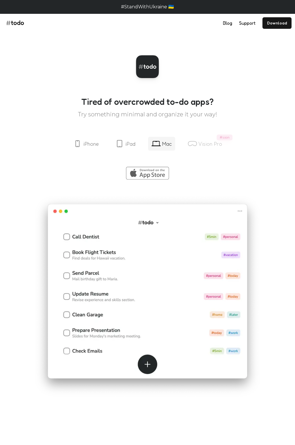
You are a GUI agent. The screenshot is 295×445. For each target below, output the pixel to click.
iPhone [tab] (86, 143)
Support (247, 23)
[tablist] (147, 144)
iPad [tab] (125, 143)
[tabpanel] (147, 283)
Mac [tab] (162, 143)
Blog (227, 23)
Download (277, 22)
